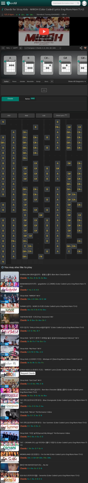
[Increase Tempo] (21, 48)
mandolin (30, 81)
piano (14, 81)
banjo (38, 81)
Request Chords (28, 373)
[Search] (78, 3)
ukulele (22, 81)
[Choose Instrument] (52, 81)
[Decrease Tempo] (3, 48)
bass (46, 81)
